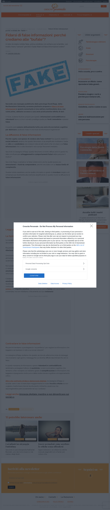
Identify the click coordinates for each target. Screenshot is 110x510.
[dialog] (55, 255)
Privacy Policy (67, 283)
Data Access (55, 283)
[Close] (92, 227)
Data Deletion (42, 283)
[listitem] (55, 263)
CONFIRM (34, 275)
